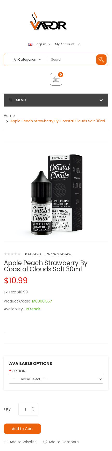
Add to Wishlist (23, 442)
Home (9, 115)
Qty (7, 409)
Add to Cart (22, 428)
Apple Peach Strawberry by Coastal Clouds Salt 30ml (57, 121)
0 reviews (33, 254)
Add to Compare (63, 442)
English (40, 44)
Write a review (59, 254)
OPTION (18, 371)
